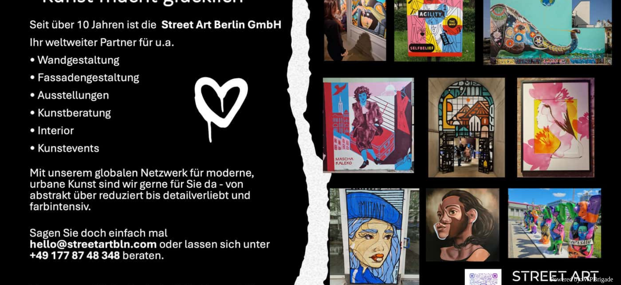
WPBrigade (598, 279)
